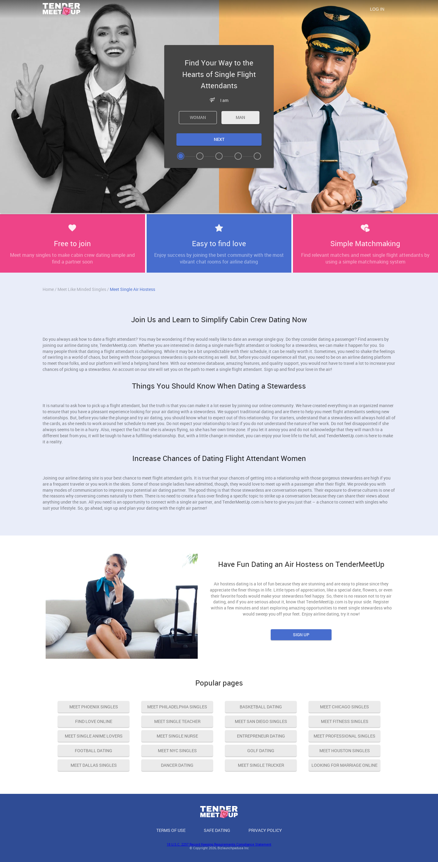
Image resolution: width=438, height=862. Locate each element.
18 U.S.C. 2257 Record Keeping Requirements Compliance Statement (219, 844)
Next (219, 139)
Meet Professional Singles (344, 736)
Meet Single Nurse (177, 736)
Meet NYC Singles (177, 750)
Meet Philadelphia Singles (177, 707)
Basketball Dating (261, 707)
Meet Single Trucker (261, 765)
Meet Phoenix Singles (93, 707)
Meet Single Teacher (177, 721)
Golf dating (260, 750)
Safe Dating (217, 830)
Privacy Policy (265, 830)
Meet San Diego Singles (261, 721)
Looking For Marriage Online (344, 765)
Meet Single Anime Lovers (94, 736)
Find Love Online (93, 721)
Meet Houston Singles (344, 750)
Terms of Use (171, 830)
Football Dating (93, 750)
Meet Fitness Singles (344, 721)
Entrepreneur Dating (261, 736)
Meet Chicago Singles (344, 707)
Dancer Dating (177, 765)
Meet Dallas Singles (94, 765)
